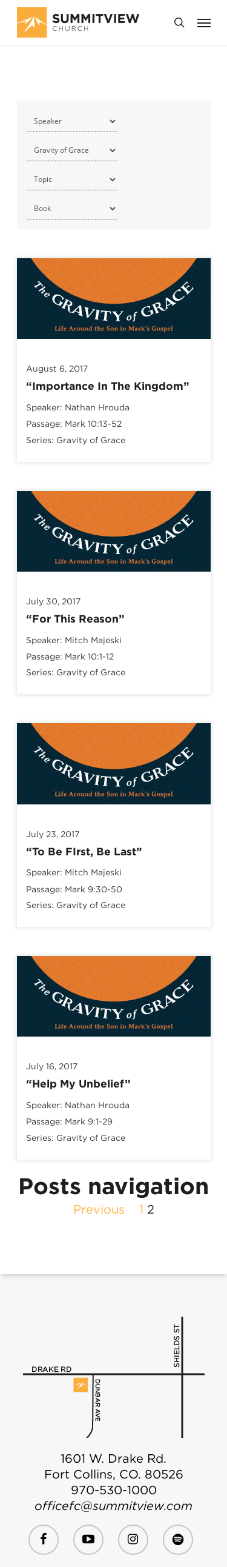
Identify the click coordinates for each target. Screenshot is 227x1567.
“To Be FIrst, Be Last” (84, 851)
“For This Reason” (75, 618)
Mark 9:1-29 (89, 1122)
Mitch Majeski (93, 640)
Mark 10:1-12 (89, 656)
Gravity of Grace (90, 440)
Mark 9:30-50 (93, 889)
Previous (99, 1209)
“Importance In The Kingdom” (107, 385)
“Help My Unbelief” (78, 1083)
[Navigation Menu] (204, 22)
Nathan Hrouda (97, 407)
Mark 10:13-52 (93, 424)
